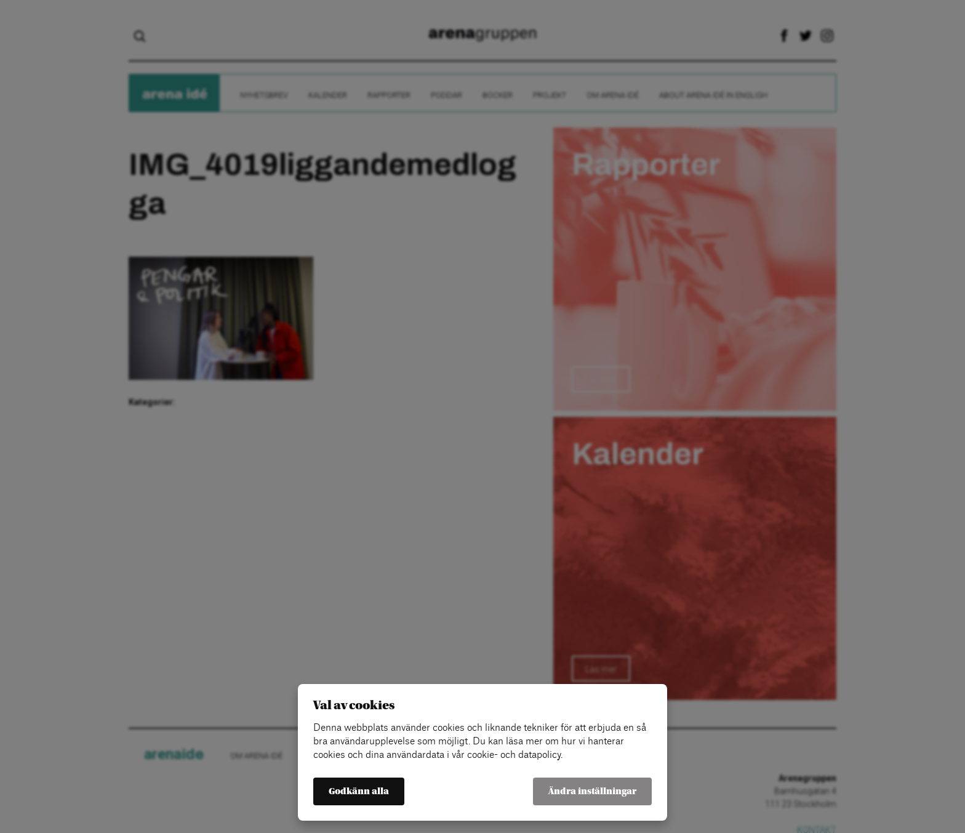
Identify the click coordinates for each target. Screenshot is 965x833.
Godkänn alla (359, 791)
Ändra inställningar (592, 791)
